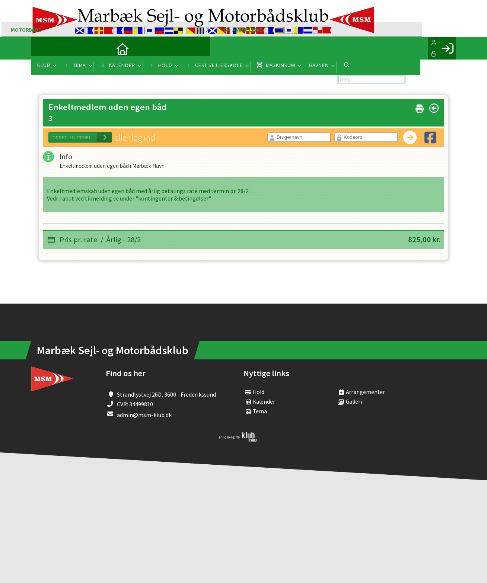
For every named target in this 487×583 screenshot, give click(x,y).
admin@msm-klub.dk (144, 415)
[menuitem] (42, 48)
